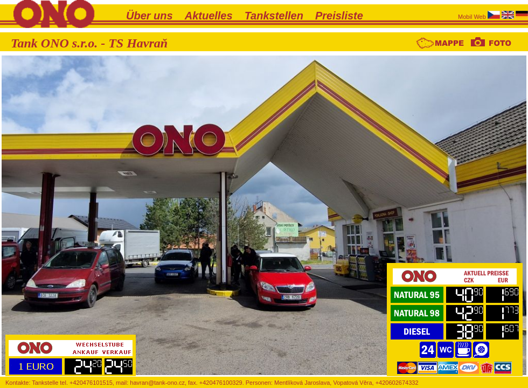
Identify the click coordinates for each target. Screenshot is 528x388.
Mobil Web (473, 16)
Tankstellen (274, 16)
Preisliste (339, 16)
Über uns (149, 16)
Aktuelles (209, 16)
